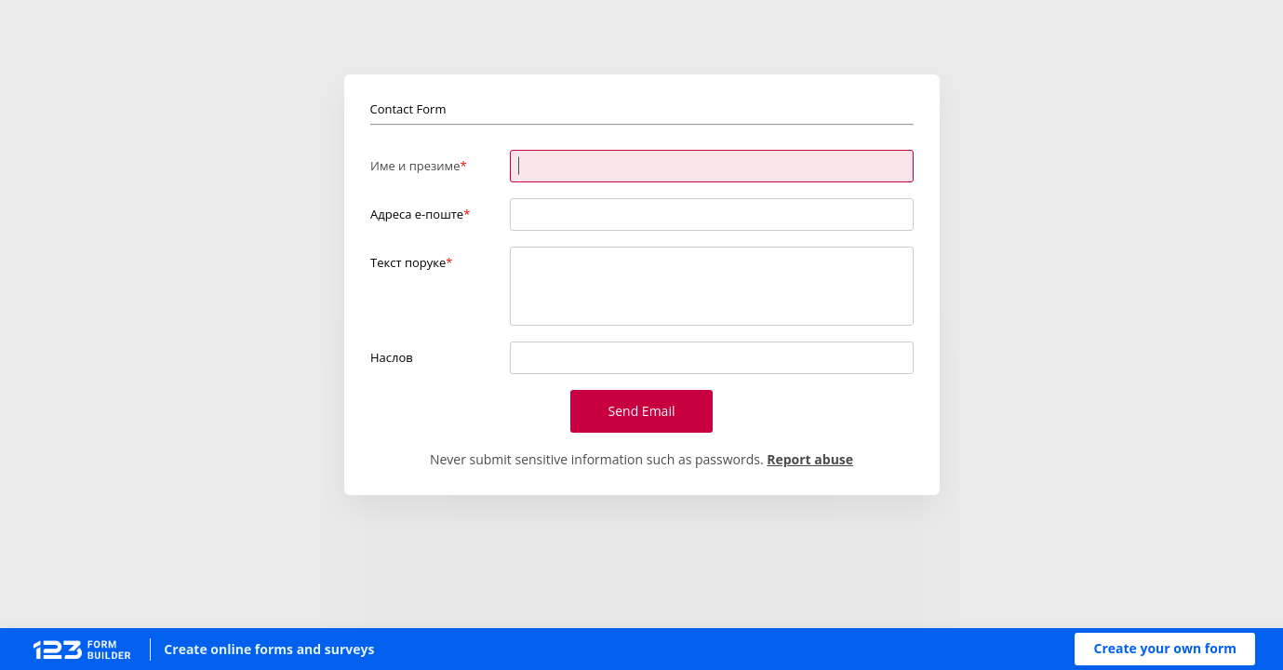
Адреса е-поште (416, 214)
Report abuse (810, 459)
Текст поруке (408, 262)
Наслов (391, 357)
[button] (1165, 649)
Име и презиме (415, 165)
